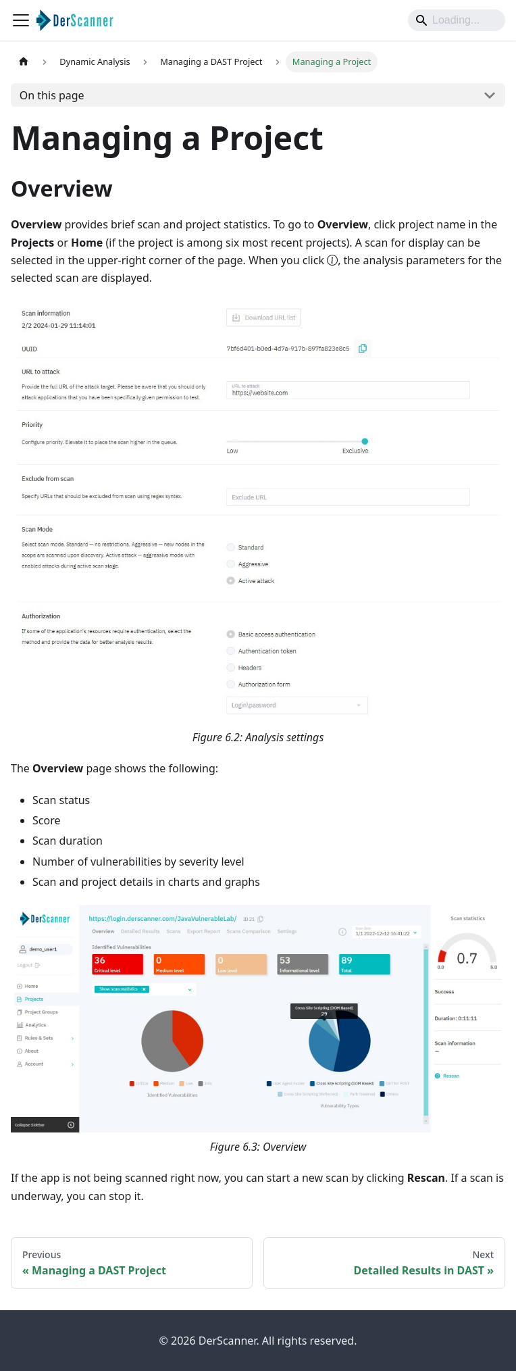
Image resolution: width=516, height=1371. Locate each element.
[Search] (456, 20)
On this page (52, 95)
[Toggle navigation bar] (21, 20)
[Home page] (23, 61)
